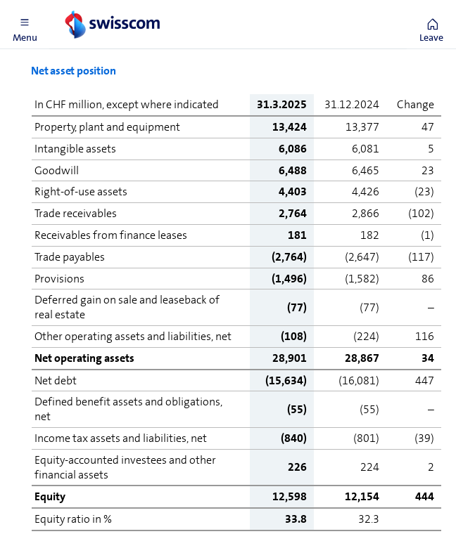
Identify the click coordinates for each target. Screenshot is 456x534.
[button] (24, 24)
